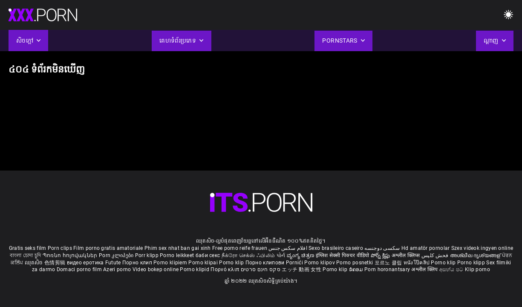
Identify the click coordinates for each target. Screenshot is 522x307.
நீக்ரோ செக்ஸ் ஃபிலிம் (248, 255)
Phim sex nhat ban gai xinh (177, 248)
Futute (113, 263)
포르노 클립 (389, 263)
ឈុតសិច (35, 263)
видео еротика (85, 263)
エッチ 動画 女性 (301, 269)
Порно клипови (265, 263)
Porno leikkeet (178, 255)
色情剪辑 (55, 263)
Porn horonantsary (387, 269)
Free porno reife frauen (239, 248)
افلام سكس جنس (287, 248)
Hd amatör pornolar (425, 248)
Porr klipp (147, 255)
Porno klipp (472, 263)
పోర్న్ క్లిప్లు (381, 255)
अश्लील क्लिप (425, 269)
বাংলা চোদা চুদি (25, 255)
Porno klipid (195, 269)
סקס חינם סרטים (260, 269)
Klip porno (477, 269)
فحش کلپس (435, 255)
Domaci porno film (79, 269)
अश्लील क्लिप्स (406, 255)
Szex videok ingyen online (482, 248)
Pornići (295, 263)
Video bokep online (156, 269)
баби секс (208, 255)
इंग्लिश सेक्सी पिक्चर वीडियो (342, 255)
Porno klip (232, 263)
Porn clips (60, 248)
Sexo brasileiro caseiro (336, 248)
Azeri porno (118, 269)
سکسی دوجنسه (382, 248)
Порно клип (137, 263)
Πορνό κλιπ (225, 269)
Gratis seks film (27, 248)
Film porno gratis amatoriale (108, 248)
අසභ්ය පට (452, 269)
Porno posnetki (355, 263)
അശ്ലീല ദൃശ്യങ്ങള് (476, 255)
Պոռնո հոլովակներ (71, 255)
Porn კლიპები (117, 255)
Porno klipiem (170, 263)
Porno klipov (320, 263)
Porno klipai (203, 263)
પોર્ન (281, 255)
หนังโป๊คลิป (417, 263)
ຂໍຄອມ (357, 269)
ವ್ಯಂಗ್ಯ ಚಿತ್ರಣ (301, 255)
